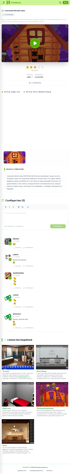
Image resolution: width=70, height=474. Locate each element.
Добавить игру (22, 470)
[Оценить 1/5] (27, 67)
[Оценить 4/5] (38, 67)
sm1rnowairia (18, 273)
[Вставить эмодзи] (28, 207)
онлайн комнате (22, 376)
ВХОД (65, 2)
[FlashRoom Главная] (13, 2)
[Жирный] (5, 207)
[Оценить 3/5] (35, 67)
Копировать (28, 247)
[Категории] (4, 2)
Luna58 (15, 295)
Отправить (58, 226)
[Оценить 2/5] (31, 67)
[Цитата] (18, 207)
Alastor (39, 77)
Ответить (17, 247)
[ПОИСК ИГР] (60, 2)
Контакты (49, 470)
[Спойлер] (22, 207)
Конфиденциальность (36, 470)
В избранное (35, 83)
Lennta (15, 254)
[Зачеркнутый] (13, 207)
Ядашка (16, 239)
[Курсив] (9, 207)
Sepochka (17, 314)
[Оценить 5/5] (42, 67)
